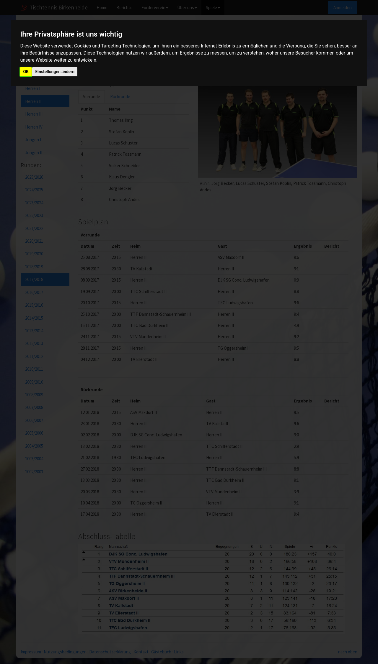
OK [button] (26, 71)
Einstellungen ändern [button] (54, 71)
